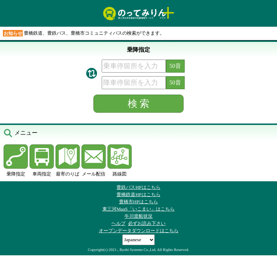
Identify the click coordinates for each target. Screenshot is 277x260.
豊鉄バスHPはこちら (138, 187)
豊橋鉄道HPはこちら (138, 194)
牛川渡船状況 (138, 216)
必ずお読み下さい (147, 223)
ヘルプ (118, 223)
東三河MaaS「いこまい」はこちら (138, 209)
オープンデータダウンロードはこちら (139, 230)
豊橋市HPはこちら (138, 201)
